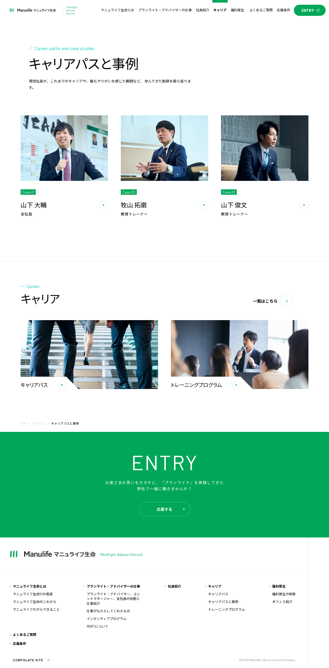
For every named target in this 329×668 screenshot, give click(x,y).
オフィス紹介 (282, 602)
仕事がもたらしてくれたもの (108, 611)
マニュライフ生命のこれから (34, 602)
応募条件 (19, 644)
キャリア (38, 423)
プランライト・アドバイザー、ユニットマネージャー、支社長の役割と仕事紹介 (113, 598)
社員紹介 (174, 586)
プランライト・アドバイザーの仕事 (113, 586)
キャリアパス (218, 594)
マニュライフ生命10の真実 (33, 594)
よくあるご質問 (24, 635)
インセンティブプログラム (106, 619)
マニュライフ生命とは (29, 586)
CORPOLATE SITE (28, 660)
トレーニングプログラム (226, 609)
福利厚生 (279, 586)
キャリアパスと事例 (223, 602)
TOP (23, 423)
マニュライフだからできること (36, 609)
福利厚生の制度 (284, 594)
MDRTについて (97, 626)
